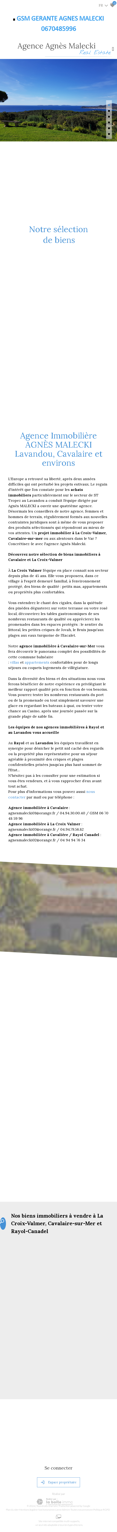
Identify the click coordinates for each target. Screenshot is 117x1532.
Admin (65, 1509)
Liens (58, 1509)
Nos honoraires (46, 1509)
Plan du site (12, 1509)
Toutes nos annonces (81, 1509)
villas (15, 662)
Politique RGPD (101, 1509)
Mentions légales (28, 1509)
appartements (37, 662)
